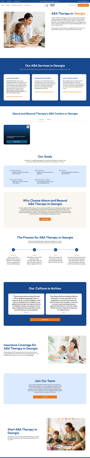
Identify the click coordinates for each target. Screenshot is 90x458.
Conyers (22, 90)
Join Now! (45, 397)
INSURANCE (14, 5)
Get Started (45, 219)
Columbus (17, 90)
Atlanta (8, 90)
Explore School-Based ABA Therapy (72, 92)
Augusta (12, 90)
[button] (8, 5)
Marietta (12, 91)
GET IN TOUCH (72, 5)
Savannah (16, 91)
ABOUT (3, 5)
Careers (2, 1)
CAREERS (20, 5)
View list (57, 1)
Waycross (22, 91)
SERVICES (7, 5)
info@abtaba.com (85, 1)
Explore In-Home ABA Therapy (14, 96)
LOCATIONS (26, 5)
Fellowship (9, 1)
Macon (8, 91)
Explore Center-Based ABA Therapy (44, 92)
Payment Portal (17, 1)
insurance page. (30, 355)
